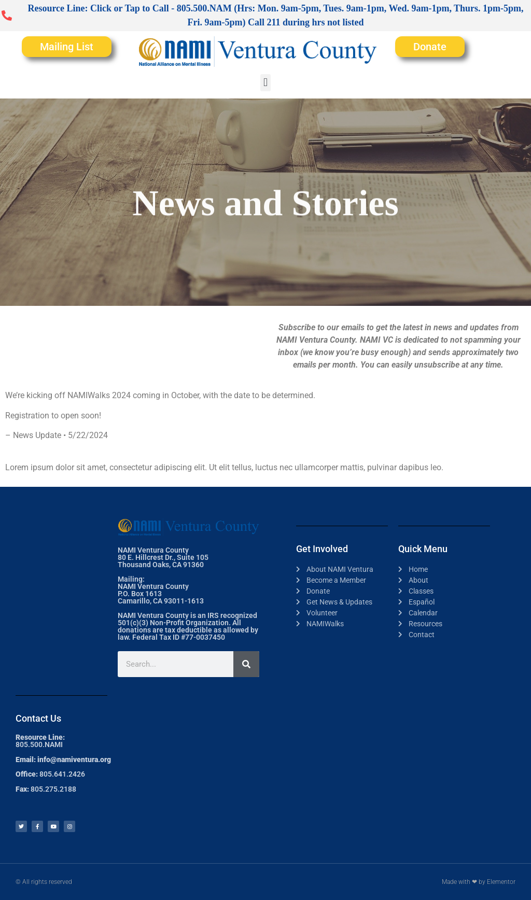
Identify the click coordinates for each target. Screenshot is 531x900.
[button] (265, 82)
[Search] (246, 664)
